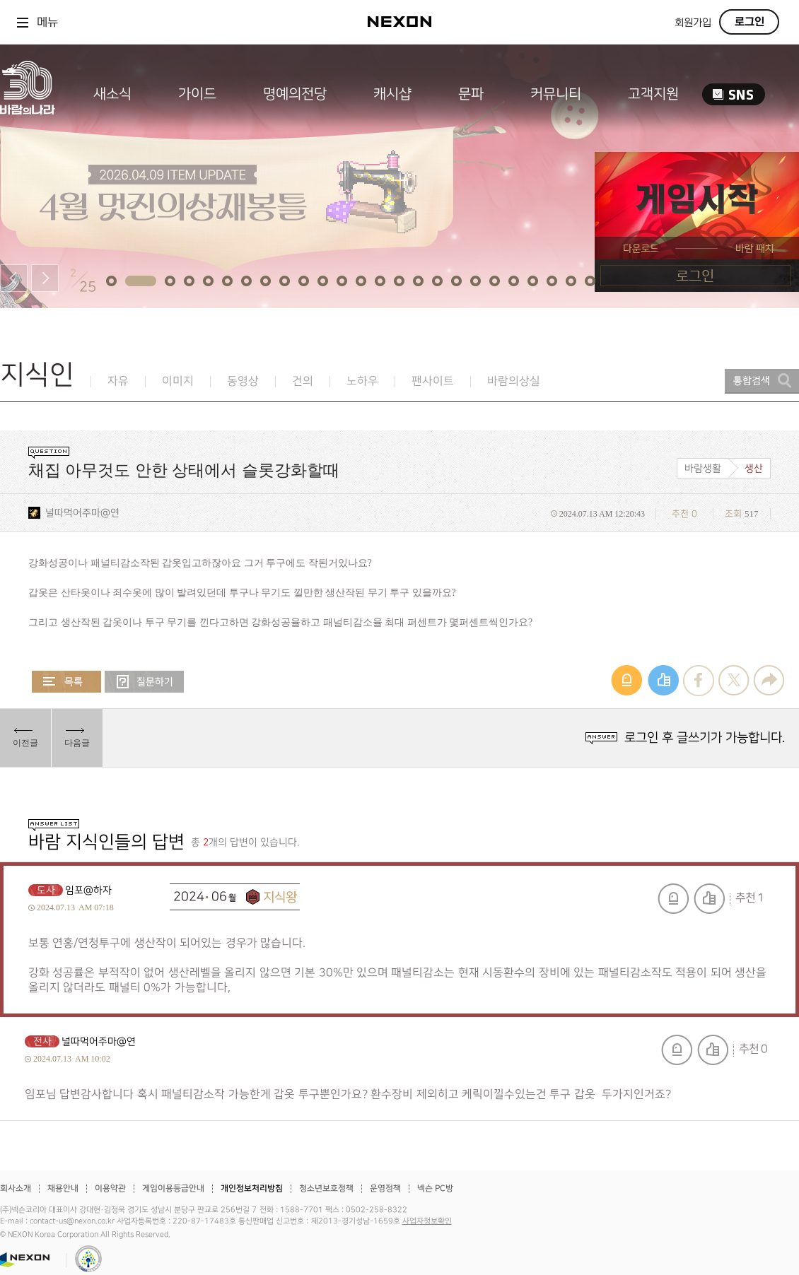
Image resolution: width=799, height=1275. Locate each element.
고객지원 (653, 94)
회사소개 (15, 1188)
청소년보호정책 (326, 1188)
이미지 (178, 381)
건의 (302, 381)
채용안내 (62, 1188)
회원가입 (693, 23)
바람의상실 (513, 381)
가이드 (197, 94)
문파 (471, 94)
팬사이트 (433, 381)
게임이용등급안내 (173, 1188)
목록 (66, 682)
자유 (118, 381)
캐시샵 (392, 94)
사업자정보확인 (427, 1221)
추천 (709, 898)
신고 (673, 898)
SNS (733, 94)
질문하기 (144, 682)
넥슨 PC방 (435, 1188)
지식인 (37, 374)
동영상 (243, 381)
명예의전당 (295, 94)
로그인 (749, 22)
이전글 (25, 743)
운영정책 (385, 1188)
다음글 (77, 743)
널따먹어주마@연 (82, 512)
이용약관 (110, 1188)
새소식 (112, 94)
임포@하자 (88, 890)
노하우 (362, 381)
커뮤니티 (555, 94)
